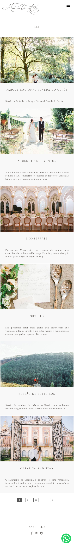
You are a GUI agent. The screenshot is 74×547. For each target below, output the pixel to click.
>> (53, 500)
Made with (37, 544)
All (37, 27)
